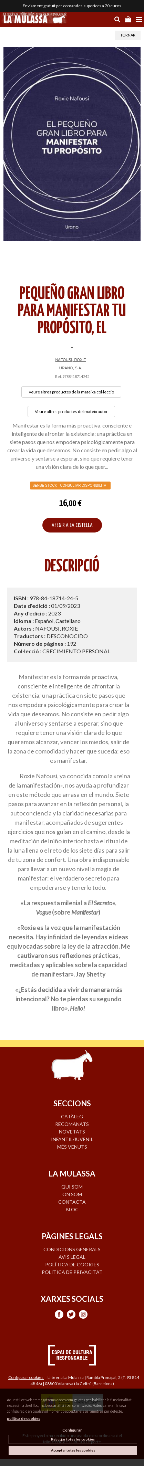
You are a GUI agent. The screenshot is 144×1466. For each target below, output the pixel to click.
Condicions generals (72, 1249)
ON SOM (72, 1194)
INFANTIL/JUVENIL (72, 1139)
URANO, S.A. (70, 368)
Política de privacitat (72, 1272)
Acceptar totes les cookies (73, 1450)
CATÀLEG (72, 1116)
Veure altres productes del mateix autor (71, 411)
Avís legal (72, 1257)
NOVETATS (72, 1132)
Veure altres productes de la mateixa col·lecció (71, 391)
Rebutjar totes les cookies (73, 1439)
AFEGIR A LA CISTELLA (72, 525)
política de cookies (23, 1418)
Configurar (72, 1430)
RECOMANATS (72, 1124)
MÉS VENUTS (72, 1147)
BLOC (72, 1209)
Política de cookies (72, 1264)
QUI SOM (72, 1187)
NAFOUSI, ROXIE (70, 360)
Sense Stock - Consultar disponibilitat (70, 485)
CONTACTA (72, 1202)
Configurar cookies (26, 1377)
